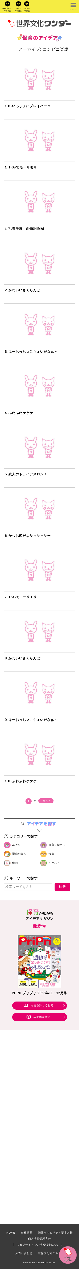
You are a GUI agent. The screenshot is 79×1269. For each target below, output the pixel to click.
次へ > (46, 800)
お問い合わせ (23, 1253)
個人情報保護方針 (39, 1238)
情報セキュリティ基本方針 (55, 1232)
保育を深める (57, 844)
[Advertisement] (39, 1085)
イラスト (54, 862)
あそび (16, 844)
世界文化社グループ (51, 1253)
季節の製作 (19, 853)
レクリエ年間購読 (26, 10)
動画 (15, 862)
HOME (10, 1232)
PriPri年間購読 (18, 10)
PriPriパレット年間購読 (7, 10)
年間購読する (42, 1017)
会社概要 (26, 1232)
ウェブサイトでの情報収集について (40, 1244)
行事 (51, 853)
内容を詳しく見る (42, 1005)
